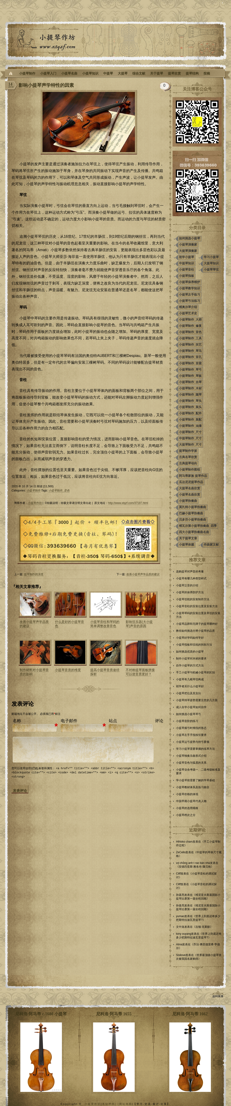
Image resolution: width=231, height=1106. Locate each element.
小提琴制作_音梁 (190, 363)
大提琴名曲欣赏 (189, 488)
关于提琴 (156, 73)
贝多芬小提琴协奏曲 (192, 519)
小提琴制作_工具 (190, 338)
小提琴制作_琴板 (190, 376)
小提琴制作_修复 (190, 326)
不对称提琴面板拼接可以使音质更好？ (140, 672)
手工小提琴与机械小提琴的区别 (195, 672)
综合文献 (138, 73)
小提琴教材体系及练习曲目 (192, 787)
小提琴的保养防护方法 (190, 592)
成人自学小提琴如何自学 (191, 707)
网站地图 (125, 1104)
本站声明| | (110, 1104)
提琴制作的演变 (33, 574)
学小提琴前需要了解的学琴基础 (195, 780)
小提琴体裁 (186, 544)
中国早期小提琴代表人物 (191, 801)
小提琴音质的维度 (68, 670)
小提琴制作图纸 (189, 469)
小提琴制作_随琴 (190, 394)
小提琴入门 (48, 73)
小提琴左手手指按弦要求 (191, 735)
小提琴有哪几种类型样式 (191, 578)
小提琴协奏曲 (188, 501)
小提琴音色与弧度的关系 (191, 762)
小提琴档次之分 (185, 815)
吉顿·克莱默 (202, 926)
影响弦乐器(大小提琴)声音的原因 (139, 624)
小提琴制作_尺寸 (190, 432)
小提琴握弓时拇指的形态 (191, 728)
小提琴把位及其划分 (188, 693)
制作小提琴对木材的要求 (191, 658)
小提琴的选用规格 (187, 808)
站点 (113, 721)
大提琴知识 (211, 263)
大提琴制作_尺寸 (190, 444)
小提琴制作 (27, 73)
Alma (179, 944)
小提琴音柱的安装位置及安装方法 (197, 606)
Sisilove (180, 955)
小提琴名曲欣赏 (189, 494)
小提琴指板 (186, 276)
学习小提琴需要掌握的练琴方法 (195, 748)
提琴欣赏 (174, 73)
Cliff (178, 873)
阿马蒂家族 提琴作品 (193, 476)
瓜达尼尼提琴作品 (191, 482)
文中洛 (180, 926)
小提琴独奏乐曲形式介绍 (191, 755)
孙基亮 (180, 895)
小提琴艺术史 (188, 313)
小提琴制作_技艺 (190, 344)
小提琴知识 (90, 73)
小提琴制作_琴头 (190, 401)
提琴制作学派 (188, 451)
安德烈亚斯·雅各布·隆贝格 (195, 866)
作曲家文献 (211, 544)
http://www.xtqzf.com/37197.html (128, 503)
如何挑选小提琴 (189, 238)
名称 (17, 721)
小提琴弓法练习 (189, 301)
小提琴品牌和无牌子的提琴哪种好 (197, 623)
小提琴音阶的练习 (187, 721)
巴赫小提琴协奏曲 (191, 513)
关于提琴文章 (188, 538)
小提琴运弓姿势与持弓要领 (192, 742)
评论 (159, 721)
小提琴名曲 (69, 73)
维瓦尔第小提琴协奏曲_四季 (198, 526)
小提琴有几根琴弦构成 (190, 679)
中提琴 (108, 73)
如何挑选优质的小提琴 (190, 651)
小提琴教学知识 (189, 288)
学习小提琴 (211, 257)
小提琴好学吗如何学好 (190, 637)
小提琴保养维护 (189, 282)
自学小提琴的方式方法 (190, 665)
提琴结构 (192, 73)
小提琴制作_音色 (59, 490)
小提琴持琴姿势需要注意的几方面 (197, 700)
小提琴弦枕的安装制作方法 (192, 599)
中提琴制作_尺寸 (190, 438)
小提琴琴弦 (211, 269)
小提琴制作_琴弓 (190, 369)
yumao (180, 916)
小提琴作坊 (35, 503)
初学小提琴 (186, 257)
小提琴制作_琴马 (190, 351)
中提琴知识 (186, 263)
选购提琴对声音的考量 (190, 571)
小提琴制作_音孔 (190, 357)
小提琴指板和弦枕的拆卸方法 (194, 644)
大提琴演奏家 (188, 251)
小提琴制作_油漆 (190, 426)
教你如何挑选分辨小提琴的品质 (195, 630)
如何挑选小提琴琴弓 (188, 714)
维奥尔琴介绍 (188, 307)
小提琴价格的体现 (187, 794)
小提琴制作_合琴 (190, 382)
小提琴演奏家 (188, 244)
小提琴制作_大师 (190, 319)
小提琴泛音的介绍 (187, 585)
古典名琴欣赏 (188, 457)
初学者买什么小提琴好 (190, 686)
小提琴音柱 (186, 269)
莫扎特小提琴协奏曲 (192, 507)
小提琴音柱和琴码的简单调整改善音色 (104, 624)
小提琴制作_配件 (190, 413)
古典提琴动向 (188, 463)
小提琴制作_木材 (190, 388)
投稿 (207, 73)
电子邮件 (69, 721)
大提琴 (123, 73)
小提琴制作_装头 (190, 407)
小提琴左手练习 (189, 294)
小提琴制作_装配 (190, 419)
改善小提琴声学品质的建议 (143, 574)
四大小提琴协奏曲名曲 (194, 532)
